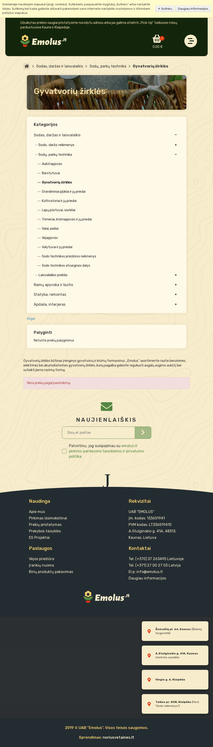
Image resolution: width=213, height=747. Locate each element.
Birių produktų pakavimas (51, 572)
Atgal (31, 319)
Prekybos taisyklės (45, 531)
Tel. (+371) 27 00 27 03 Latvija (155, 565)
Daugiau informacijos (193, 8)
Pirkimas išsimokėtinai (48, 518)
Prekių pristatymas (45, 524)
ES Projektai (39, 537)
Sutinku (166, 8)
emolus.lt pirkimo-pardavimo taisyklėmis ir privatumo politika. (106, 451)
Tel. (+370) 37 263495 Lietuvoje (156, 559)
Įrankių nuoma (41, 565)
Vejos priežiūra (41, 559)
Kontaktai (140, 548)
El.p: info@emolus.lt (146, 572)
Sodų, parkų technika (108, 66)
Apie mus (37, 511)
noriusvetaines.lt (118, 737)
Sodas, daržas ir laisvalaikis (59, 66)
